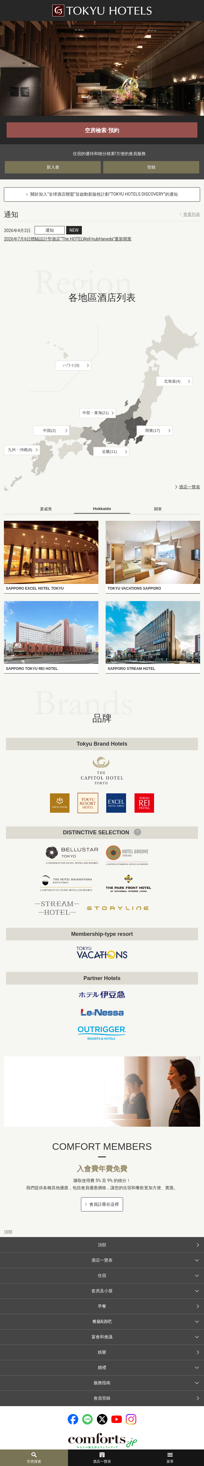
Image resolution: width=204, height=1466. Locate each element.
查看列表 (191, 214)
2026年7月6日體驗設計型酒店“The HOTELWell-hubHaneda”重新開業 (67, 239)
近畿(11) (109, 451)
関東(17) (152, 430)
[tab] (46, 509)
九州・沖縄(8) (20, 449)
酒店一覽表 (189, 486)
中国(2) (49, 430)
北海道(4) (172, 381)
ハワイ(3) (71, 365)
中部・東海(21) (95, 413)
